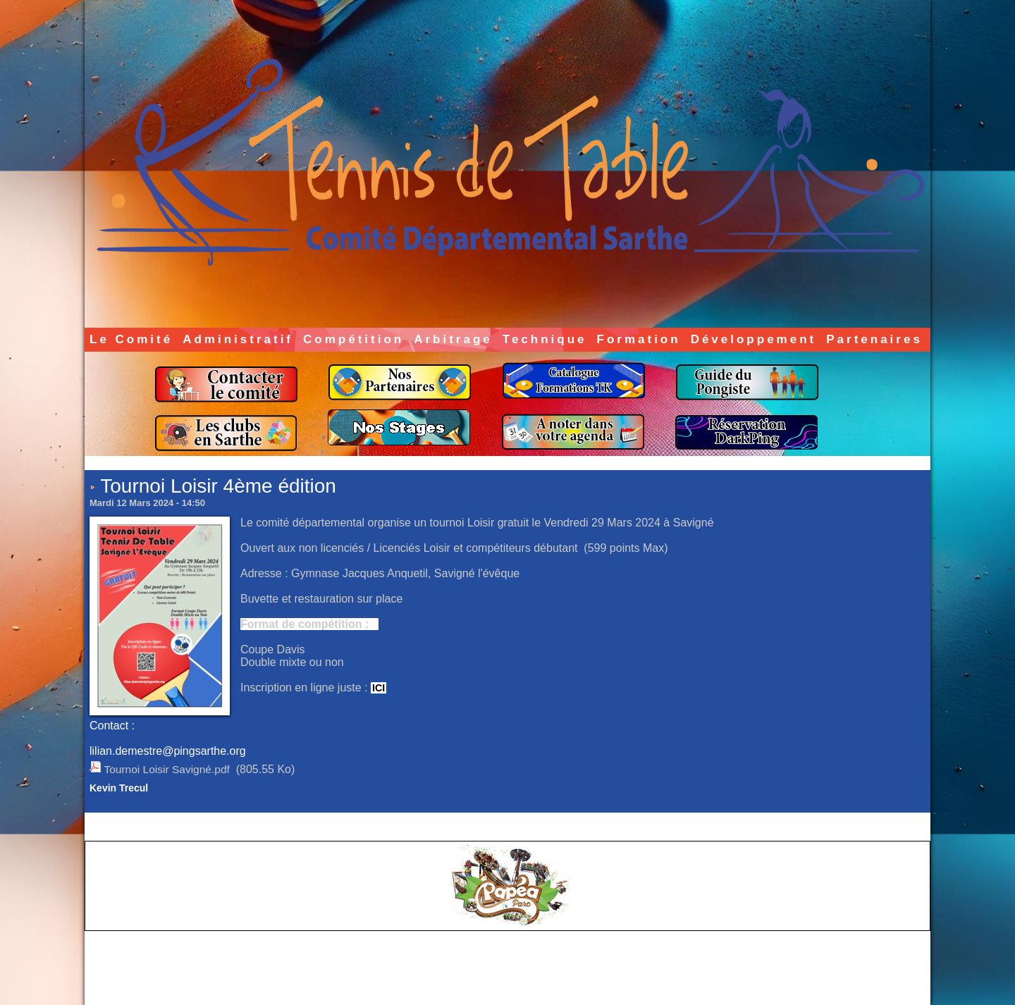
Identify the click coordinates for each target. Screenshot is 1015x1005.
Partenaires (874, 339)
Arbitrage (453, 339)
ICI (378, 687)
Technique (545, 339)
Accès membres (480, 982)
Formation (639, 339)
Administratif (238, 339)
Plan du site (543, 982)
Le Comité (131, 339)
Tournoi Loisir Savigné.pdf (168, 769)
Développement (754, 339)
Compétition (353, 339)
